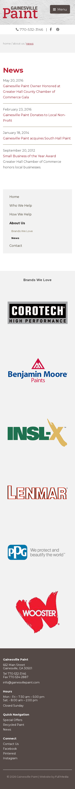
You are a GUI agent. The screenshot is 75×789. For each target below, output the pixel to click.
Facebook (10, 748)
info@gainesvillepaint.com (21, 682)
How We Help (20, 214)
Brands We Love (22, 231)
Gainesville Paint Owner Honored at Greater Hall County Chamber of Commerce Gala (31, 91)
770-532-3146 (30, 29)
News (15, 238)
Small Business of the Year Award (29, 156)
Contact (15, 246)
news (29, 43)
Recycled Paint (13, 725)
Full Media (61, 776)
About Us (17, 223)
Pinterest (9, 753)
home (7, 43)
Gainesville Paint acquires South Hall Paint (37, 138)
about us (18, 43)
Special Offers (12, 720)
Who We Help (20, 205)
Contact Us (11, 744)
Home (14, 197)
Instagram (10, 758)
